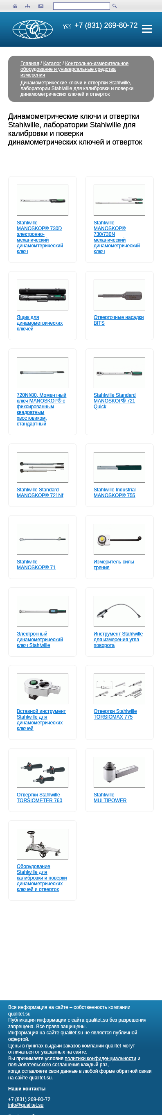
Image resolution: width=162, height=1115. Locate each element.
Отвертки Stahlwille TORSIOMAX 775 (115, 714)
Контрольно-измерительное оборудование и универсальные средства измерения (74, 69)
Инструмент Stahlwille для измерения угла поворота (118, 639)
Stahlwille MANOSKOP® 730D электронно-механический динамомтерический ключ (40, 237)
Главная (29, 63)
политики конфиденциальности (100, 1058)
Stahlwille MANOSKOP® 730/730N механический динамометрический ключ (117, 237)
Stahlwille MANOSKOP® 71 (36, 564)
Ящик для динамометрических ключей (40, 323)
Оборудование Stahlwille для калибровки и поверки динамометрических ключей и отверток (42, 878)
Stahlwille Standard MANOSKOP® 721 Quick (115, 400)
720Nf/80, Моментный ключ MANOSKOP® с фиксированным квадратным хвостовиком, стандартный (41, 409)
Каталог (52, 63)
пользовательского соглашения (44, 1065)
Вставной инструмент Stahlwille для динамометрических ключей (41, 719)
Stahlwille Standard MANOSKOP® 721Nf (40, 492)
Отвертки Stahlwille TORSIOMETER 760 (39, 797)
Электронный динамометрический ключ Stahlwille (40, 639)
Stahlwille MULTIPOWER (110, 797)
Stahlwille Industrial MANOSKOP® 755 (115, 492)
